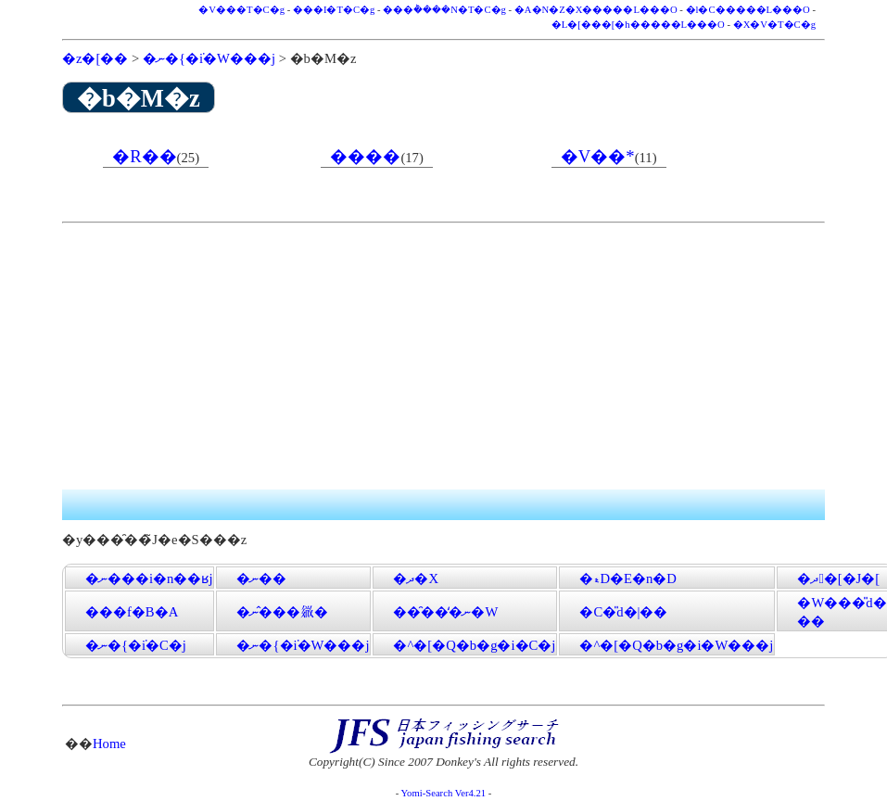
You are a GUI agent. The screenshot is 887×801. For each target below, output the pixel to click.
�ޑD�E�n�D (627, 578)
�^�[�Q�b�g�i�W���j (676, 645)
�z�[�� (95, 58)
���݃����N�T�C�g (444, 10)
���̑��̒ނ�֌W (445, 611)
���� (365, 156)
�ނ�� (261, 578)
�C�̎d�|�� (623, 611)
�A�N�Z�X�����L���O (596, 10)
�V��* (598, 156)
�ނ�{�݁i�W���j (209, 58)
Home (109, 743)
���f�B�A (131, 611)
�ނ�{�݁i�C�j (135, 645)
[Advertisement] (399, 360)
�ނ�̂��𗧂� (282, 611)
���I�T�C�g (334, 10)
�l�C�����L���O (748, 10)
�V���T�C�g (241, 10)
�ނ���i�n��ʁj (148, 578)
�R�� (144, 156)
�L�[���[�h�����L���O (638, 24)
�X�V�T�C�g (774, 24)
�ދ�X (415, 578)
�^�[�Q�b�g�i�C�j (474, 645)
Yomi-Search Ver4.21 (443, 793)
